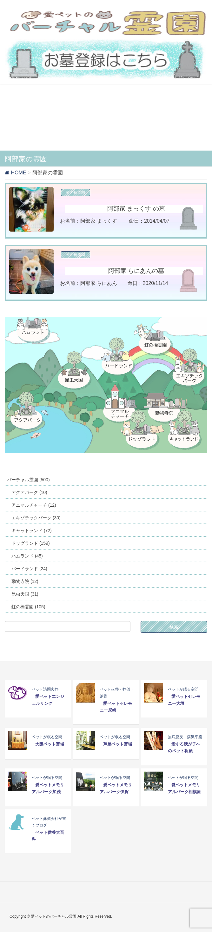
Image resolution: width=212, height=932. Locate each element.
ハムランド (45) (27, 555)
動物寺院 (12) (24, 581)
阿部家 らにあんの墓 (136, 270)
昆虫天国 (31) (24, 594)
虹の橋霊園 (75, 192)
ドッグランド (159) (30, 543)
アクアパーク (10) (29, 492)
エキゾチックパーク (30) (36, 517)
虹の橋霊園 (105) (28, 606)
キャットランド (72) (31, 530)
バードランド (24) (29, 568)
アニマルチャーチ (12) (33, 505)
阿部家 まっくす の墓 (136, 208)
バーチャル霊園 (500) (28, 479)
